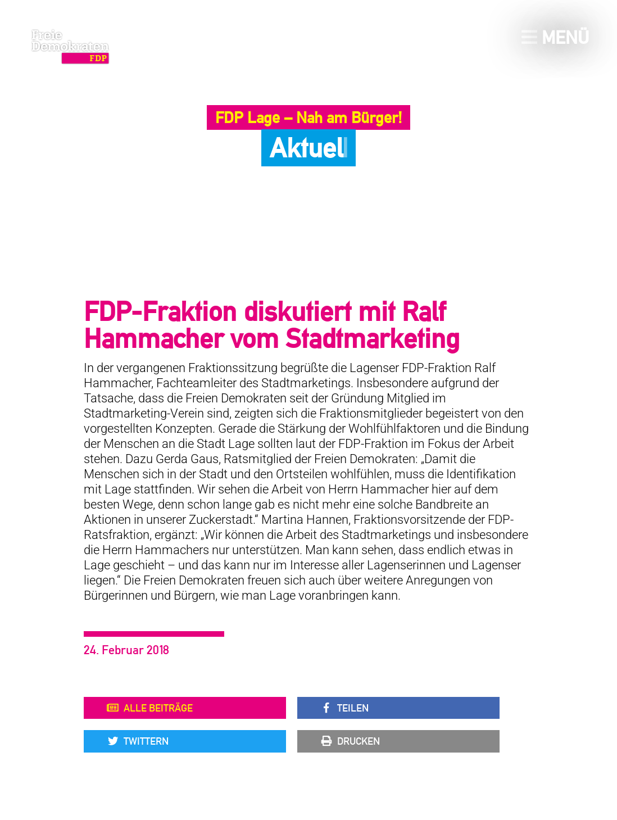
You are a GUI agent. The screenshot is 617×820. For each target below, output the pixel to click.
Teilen (344, 708)
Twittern (137, 741)
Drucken (350, 741)
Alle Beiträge (149, 708)
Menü (555, 37)
